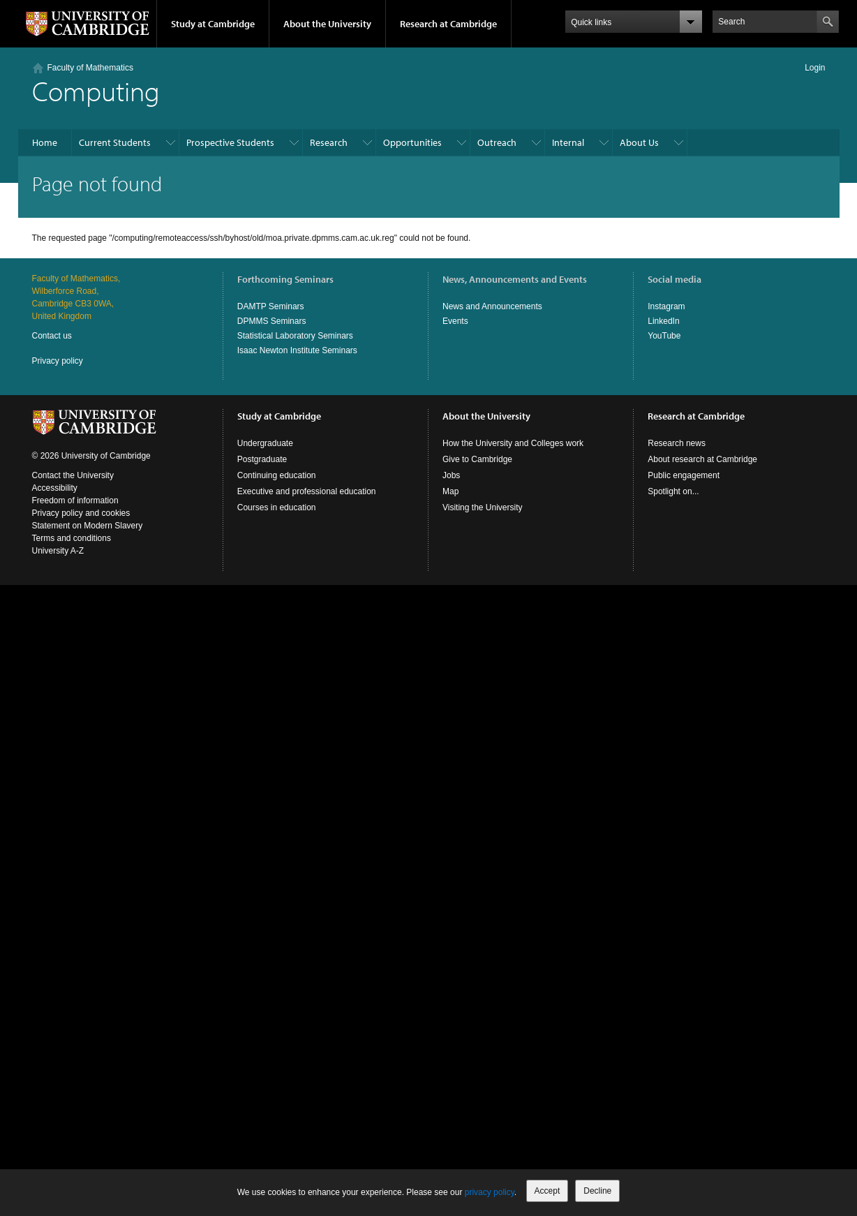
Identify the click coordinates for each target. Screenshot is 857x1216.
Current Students (115, 142)
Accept (547, 1191)
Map (450, 491)
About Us (639, 142)
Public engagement (684, 475)
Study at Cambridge (213, 23)
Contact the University (73, 475)
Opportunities (412, 142)
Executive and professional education (306, 491)
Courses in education (276, 507)
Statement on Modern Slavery (87, 526)
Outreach (496, 142)
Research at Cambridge (448, 23)
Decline (597, 1191)
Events (455, 321)
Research (329, 142)
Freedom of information (75, 500)
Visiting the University (482, 507)
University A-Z (58, 551)
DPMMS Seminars (271, 321)
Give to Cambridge (477, 459)
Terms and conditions (71, 538)
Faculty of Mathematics (90, 68)
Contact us (52, 336)
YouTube (664, 336)
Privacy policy (57, 361)
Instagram (666, 306)
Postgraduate (262, 459)
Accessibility (54, 488)
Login (815, 68)
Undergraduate (265, 443)
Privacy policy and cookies (81, 513)
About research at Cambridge (702, 459)
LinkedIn (663, 321)
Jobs (451, 475)
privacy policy (489, 1192)
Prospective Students (230, 142)
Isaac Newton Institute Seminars (297, 350)
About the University (327, 23)
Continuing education (276, 475)
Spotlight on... (673, 491)
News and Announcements (492, 306)
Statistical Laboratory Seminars (295, 336)
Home (44, 142)
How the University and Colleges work (512, 443)
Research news (677, 443)
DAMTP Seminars (270, 306)
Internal (568, 142)
